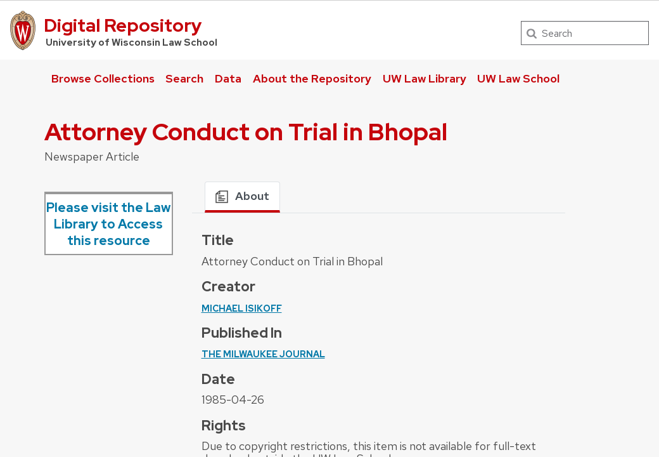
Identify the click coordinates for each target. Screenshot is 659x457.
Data (228, 78)
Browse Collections (103, 78)
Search (184, 78)
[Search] (585, 33)
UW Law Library (424, 78)
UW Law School (518, 78)
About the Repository (312, 78)
